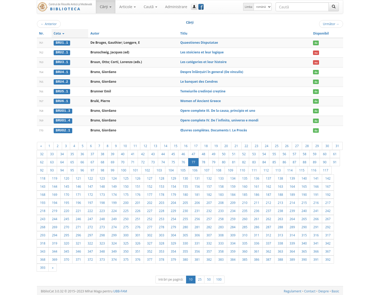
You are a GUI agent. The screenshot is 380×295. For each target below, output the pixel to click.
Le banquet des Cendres (199, 81)
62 (42, 161)
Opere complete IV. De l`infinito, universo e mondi (219, 119)
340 (304, 242)
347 (90, 250)
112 (266, 169)
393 (42, 266)
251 (137, 218)
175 (125, 193)
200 (125, 201)
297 (90, 234)
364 (292, 250)
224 (113, 210)
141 (315, 177)
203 (161, 201)
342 (328, 242)
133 (220, 177)
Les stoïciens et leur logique (202, 52)
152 (149, 185)
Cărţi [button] (105, 6)
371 (78, 258)
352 (149, 250)
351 (137, 250)
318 (42, 242)
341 (315, 242)
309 (233, 234)
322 (90, 242)
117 (325, 169)
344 (54, 250)
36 (82, 153)
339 (292, 242)
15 (175, 145)
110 (242, 169)
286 (256, 226)
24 (267, 145)
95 (72, 169)
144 (54, 185)
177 (149, 193)
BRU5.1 (62, 90)
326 (137, 242)
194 (54, 201)
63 (52, 161)
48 (203, 153)
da (316, 42)
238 (280, 210)
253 (161, 218)
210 (244, 201)
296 (78, 234)
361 (256, 250)
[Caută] (333, 6)
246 (78, 218)
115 (301, 169)
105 (183, 169)
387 (268, 258)
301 (137, 234)
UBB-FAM (120, 290)
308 (220, 234)
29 (317, 145)
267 (328, 218)
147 (90, 185)
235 (244, 210)
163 (280, 185)
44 (163, 153)
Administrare (176, 6)
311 (256, 234)
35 (72, 153)
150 (125, 185)
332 (209, 242)
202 (149, 201)
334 (233, 242)
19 (216, 145)
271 (78, 226)
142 (328, 177)
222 (90, 210)
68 (102, 161)
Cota (59, 33)
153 (161, 185)
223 (102, 210)
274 (113, 226)
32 (42, 153)
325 (125, 242)
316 (315, 234)
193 (42, 201)
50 (224, 153)
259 (233, 218)
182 (209, 193)
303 (161, 234)
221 (78, 210)
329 (173, 242)
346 (78, 250)
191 (315, 193)
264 (292, 218)
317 (328, 234)
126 (137, 177)
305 (185, 234)
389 (292, 258)
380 (185, 258)
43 (153, 153)
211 (256, 201)
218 (42, 210)
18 (206, 145)
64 (62, 161)
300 (125, 234)
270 (66, 226)
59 (314, 153)
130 (185, 177)
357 (209, 250)
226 (137, 210)
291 (315, 226)
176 (137, 193)
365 (304, 250)
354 (173, 250)
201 (137, 201)
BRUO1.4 (63, 119)
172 (90, 193)
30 (327, 145)
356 (197, 250)
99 (112, 169)
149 (113, 185)
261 (256, 218)
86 (284, 161)
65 (72, 161)
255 (185, 218)
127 (149, 177)
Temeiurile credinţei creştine (203, 90)
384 (233, 258)
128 (161, 177)
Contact (309, 290)
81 (234, 161)
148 (102, 185)
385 (244, 258)
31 (337, 145)
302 (149, 234)
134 (233, 177)
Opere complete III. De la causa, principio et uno (217, 110)
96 (82, 169)
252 (149, 218)
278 (161, 226)
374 (113, 258)
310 (244, 234)
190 (304, 193)
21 (236, 145)
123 (102, 177)
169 (54, 193)
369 (54, 258)
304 (173, 234)
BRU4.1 (62, 71)
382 (209, 258)
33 (52, 153)
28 (307, 145)
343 (42, 250)
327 (149, 242)
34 (62, 153)
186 (256, 193)
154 (173, 185)
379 (173, 258)
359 (233, 250)
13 (155, 145)
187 (268, 193)
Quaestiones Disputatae (199, 42)
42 (143, 153)
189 (292, 193)
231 (197, 210)
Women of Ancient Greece (200, 100)
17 (196, 145)
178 (161, 193)
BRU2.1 (62, 52)
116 (313, 169)
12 (145, 145)
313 (280, 234)
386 (256, 258)
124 (113, 177)
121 (78, 177)
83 (254, 161)
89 (314, 161)
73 (153, 161)
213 (280, 201)
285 (244, 226)
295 (66, 234)
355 (185, 250)
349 (113, 250)
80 (224, 161)
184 (233, 193)
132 (209, 177)
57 (294, 153)
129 (173, 177)
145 (66, 185)
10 (125, 145)
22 (246, 145)
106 (194, 169)
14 (165, 145)
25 (276, 145)
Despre (323, 290)
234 (233, 210)
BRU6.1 (62, 100)
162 (268, 185)
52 (244, 153)
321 (78, 242)
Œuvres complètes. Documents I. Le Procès (213, 129)
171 (78, 193)
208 (220, 201)
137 (268, 177)
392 (328, 258)
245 (66, 218)
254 (173, 218)
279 (173, 226)
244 (54, 218)
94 (62, 169)
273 (102, 226)
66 (82, 161)
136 (256, 177)
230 (185, 210)
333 (220, 242)
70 (123, 161)
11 (135, 145)
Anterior (49, 24)
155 (185, 185)
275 (125, 226)
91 (335, 161)
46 (183, 153)
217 (328, 201)
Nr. (41, 33)
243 (42, 218)
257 (209, 218)
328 (161, 242)
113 (278, 169)
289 (292, 226)
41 (133, 153)
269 (54, 226)
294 (54, 234)
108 (218, 169)
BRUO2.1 (63, 129)
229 (173, 210)
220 (66, 210)
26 (287, 145)
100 (123, 169)
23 (256, 145)
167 (328, 185)
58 (304, 153)
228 (161, 210)
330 (185, 242)
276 (137, 226)
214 (292, 201)
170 (66, 193)
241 (315, 210)
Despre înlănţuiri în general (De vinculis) (211, 71)
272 (90, 226)
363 (280, 250)
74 (163, 161)
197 (90, 201)
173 (102, 193)
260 (244, 218)
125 (125, 177)
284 (233, 226)
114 (290, 169)
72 (143, 161)
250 (125, 218)
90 (325, 161)
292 (328, 226)
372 (90, 258)
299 (113, 234)
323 (102, 242)
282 (209, 226)
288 (280, 226)
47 (193, 153)
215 (304, 201)
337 (268, 242)
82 (244, 161)
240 (304, 210)
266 (315, 218)
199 (113, 201)
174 (113, 193)
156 (197, 185)
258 (220, 218)
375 (125, 258)
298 (102, 234)
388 (280, 258)
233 (220, 210)
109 (230, 169)
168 (42, 193)
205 (185, 201)
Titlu (183, 33)
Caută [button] (150, 6)
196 (78, 201)
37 (92, 153)
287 (268, 226)
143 (42, 185)
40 (123, 153)
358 (220, 250)
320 (66, 242)
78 (203, 161)
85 (274, 161)
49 (213, 153)
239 (292, 210)
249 (113, 218)
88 (304, 161)
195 (66, 201)
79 (213, 161)
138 (280, 177)
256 (197, 218)
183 (220, 193)
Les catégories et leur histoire (203, 62)
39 (112, 153)
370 (66, 258)
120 (66, 177)
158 (220, 185)
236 (256, 210)
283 (220, 226)
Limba (248, 7)
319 (54, 242)
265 (304, 218)
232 (209, 210)
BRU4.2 (62, 81)
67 (92, 161)
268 (42, 226)
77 (193, 161)
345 (66, 250)
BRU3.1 (62, 62)
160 (244, 185)
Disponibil (321, 33)
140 (304, 177)
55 (274, 153)
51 (234, 153)
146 (78, 185)
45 (173, 153)
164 (292, 185)
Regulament (292, 290)
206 (197, 201)
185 (244, 193)
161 (256, 185)
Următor (331, 24)
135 (244, 177)
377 (149, 258)
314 (292, 234)
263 (280, 218)
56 (284, 153)
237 (268, 210)
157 (209, 185)
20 (226, 145)
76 (183, 161)
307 (209, 234)
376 (137, 258)
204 (173, 201)
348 (102, 250)
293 (42, 234)
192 (328, 193)
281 (197, 226)
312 (268, 234)
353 (161, 250)
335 (244, 242)
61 (335, 153)
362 (268, 250)
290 (304, 226)
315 (304, 234)
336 (256, 242)
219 (54, 210)
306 (197, 234)
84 (264, 161)
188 (280, 193)
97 (92, 169)
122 (90, 177)
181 (197, 193)
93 (52, 169)
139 (292, 177)
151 (137, 185)
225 (125, 210)
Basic (335, 290)
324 (113, 242)
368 (42, 258)
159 (233, 185)
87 (294, 161)
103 (159, 169)
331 (197, 242)
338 (280, 242)
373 (102, 258)
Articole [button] (127, 6)
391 (315, 258)
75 (173, 161)
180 (185, 193)
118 (42, 177)
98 (102, 169)
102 (147, 169)
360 (244, 250)
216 (315, 201)
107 (206, 169)
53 (254, 153)
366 (315, 250)
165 (304, 185)
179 (173, 193)
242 (328, 210)
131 (197, 177)
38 (102, 153)
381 (197, 258)
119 (54, 177)
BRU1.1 (62, 42)
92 (42, 169)
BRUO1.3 (63, 110)
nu (316, 52)
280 (185, 226)
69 (112, 161)
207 (209, 201)
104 (171, 169)
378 (161, 258)
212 (268, 201)
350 (125, 250)
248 (102, 218)
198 (102, 201)
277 (149, 226)
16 (186, 145)
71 (133, 161)
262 (268, 218)
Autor (94, 33)
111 (254, 169)
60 (325, 153)
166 (315, 185)
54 (264, 153)
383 (220, 258)
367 (328, 250)
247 (90, 218)
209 (233, 201)
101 (135, 169)
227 (149, 210)
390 (304, 258)
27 (297, 145)
